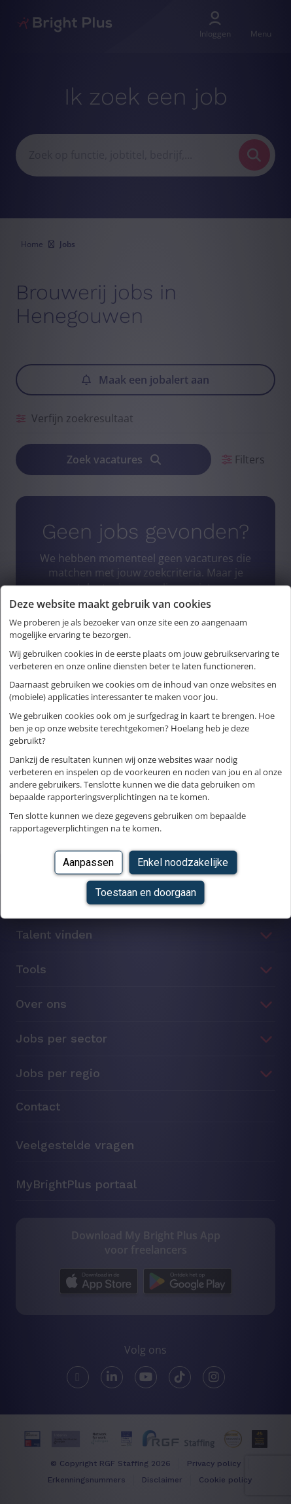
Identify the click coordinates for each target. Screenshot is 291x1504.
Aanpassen (88, 862)
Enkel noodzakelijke (182, 862)
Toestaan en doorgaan (145, 892)
